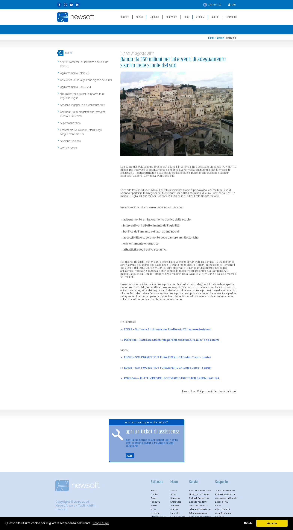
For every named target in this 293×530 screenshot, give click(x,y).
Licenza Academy (198, 502)
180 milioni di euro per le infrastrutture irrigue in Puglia (82, 96)
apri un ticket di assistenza (153, 432)
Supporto (175, 498)
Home (211, 38)
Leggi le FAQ (221, 502)
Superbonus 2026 (70, 123)
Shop (172, 494)
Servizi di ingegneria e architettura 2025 (82, 104)
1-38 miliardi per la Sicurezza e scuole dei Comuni (84, 64)
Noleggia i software (199, 494)
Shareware (175, 502)
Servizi (173, 490)
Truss (153, 509)
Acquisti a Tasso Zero (200, 490)
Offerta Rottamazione (199, 509)
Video (218, 505)
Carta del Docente (198, 505)
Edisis (154, 490)
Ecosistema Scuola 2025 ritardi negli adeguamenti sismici (81, 132)
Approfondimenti (223, 513)
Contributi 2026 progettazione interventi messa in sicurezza (82, 114)
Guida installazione (225, 490)
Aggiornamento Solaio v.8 (74, 73)
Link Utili (175, 513)
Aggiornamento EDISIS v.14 (75, 86)
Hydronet (155, 513)
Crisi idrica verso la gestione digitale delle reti (86, 80)
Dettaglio (231, 38)
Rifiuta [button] (248, 523)
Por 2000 (155, 502)
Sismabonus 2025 (70, 141)
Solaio (154, 505)
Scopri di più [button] (100, 523)
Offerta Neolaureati (198, 513)
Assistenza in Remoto (226, 498)
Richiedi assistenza (225, 494)
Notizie (220, 38)
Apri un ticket (212, 5)
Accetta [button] (272, 523)
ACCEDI (130, 455)
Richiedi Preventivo (199, 498)
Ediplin (154, 494)
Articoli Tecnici (222, 509)
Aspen (154, 498)
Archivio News (68, 147)
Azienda (174, 505)
